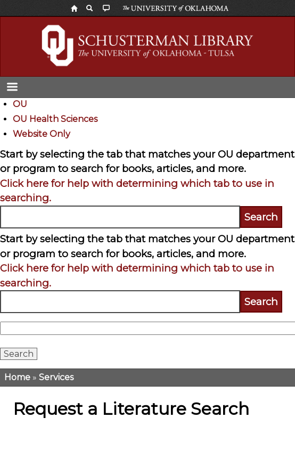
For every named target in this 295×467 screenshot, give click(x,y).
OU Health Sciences (55, 119)
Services (56, 377)
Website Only (41, 134)
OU (20, 104)
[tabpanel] (147, 187)
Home (17, 377)
